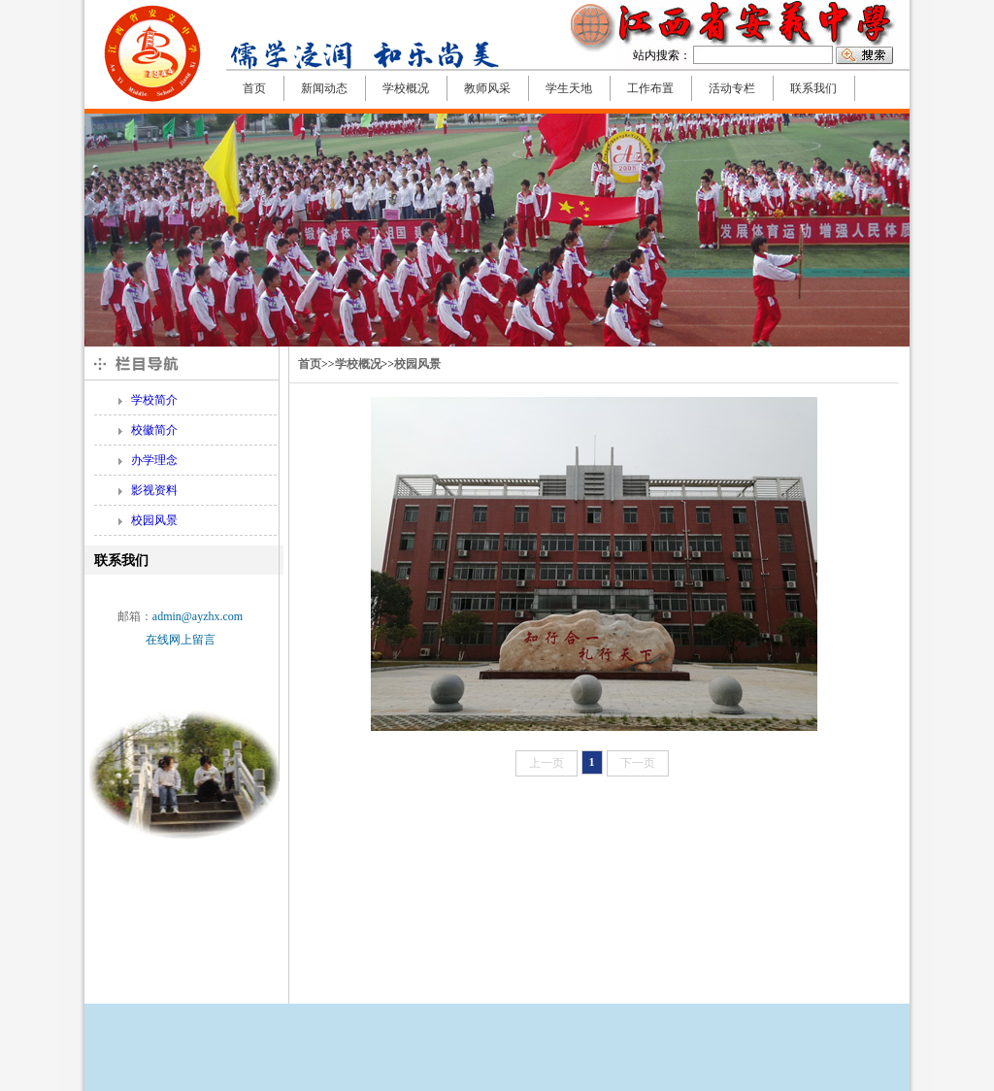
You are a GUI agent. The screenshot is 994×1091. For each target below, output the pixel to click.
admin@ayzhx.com (197, 616)
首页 (309, 364)
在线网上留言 (180, 639)
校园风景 (417, 364)
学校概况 (358, 364)
